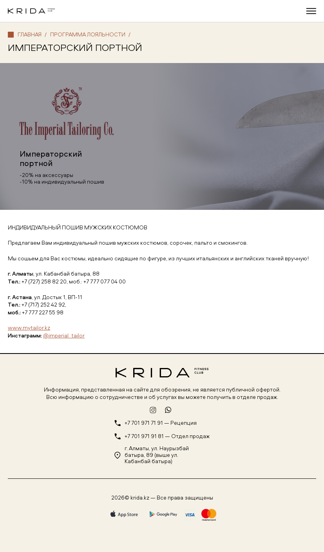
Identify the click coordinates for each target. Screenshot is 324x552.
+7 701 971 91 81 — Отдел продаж (167, 436)
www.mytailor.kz (29, 327)
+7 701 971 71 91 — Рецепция (161, 423)
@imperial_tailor (64, 335)
